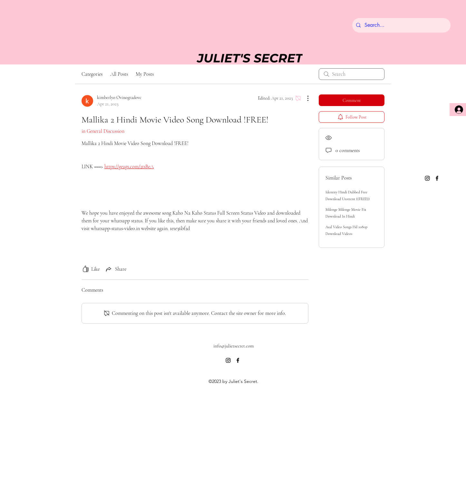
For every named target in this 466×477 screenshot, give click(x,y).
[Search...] (400, 25)
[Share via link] (115, 269)
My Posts (145, 74)
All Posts (119, 74)
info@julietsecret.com (233, 346)
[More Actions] (304, 98)
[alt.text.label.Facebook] (437, 178)
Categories (92, 74)
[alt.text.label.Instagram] (427, 178)
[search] (351, 74)
